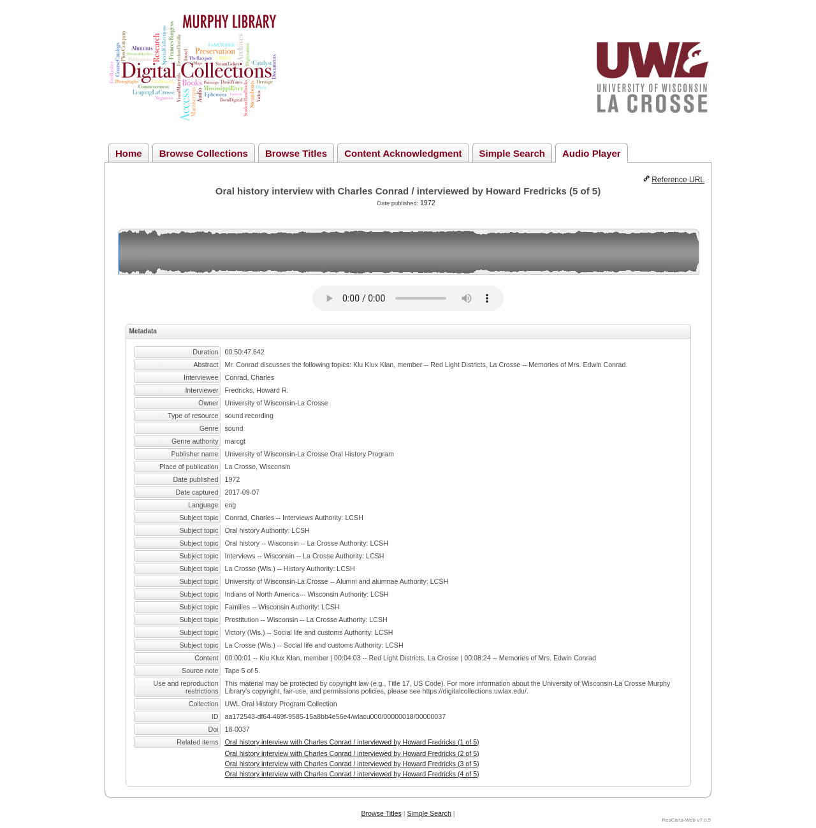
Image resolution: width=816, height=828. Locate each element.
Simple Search (512, 153)
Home (128, 153)
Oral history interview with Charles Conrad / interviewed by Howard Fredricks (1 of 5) (352, 742)
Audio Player (591, 153)
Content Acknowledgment (403, 153)
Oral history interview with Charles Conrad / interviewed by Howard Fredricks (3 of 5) (352, 763)
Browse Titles (296, 153)
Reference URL (678, 179)
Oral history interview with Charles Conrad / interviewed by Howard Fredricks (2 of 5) (352, 753)
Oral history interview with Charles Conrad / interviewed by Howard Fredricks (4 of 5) (352, 774)
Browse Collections (203, 153)
